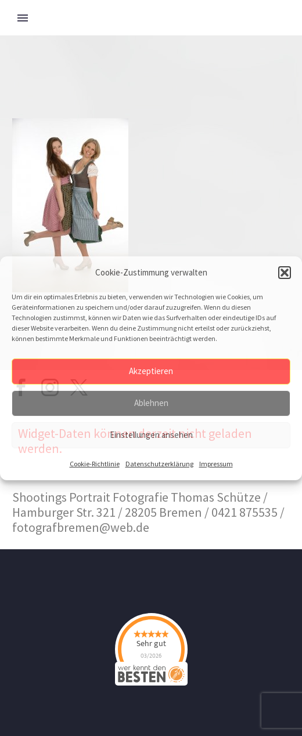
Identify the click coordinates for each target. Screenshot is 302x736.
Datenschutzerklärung (159, 463)
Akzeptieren (151, 370)
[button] (284, 272)
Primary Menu (22, 17)
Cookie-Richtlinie (95, 463)
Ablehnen (151, 402)
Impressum (216, 463)
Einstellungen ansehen (151, 434)
